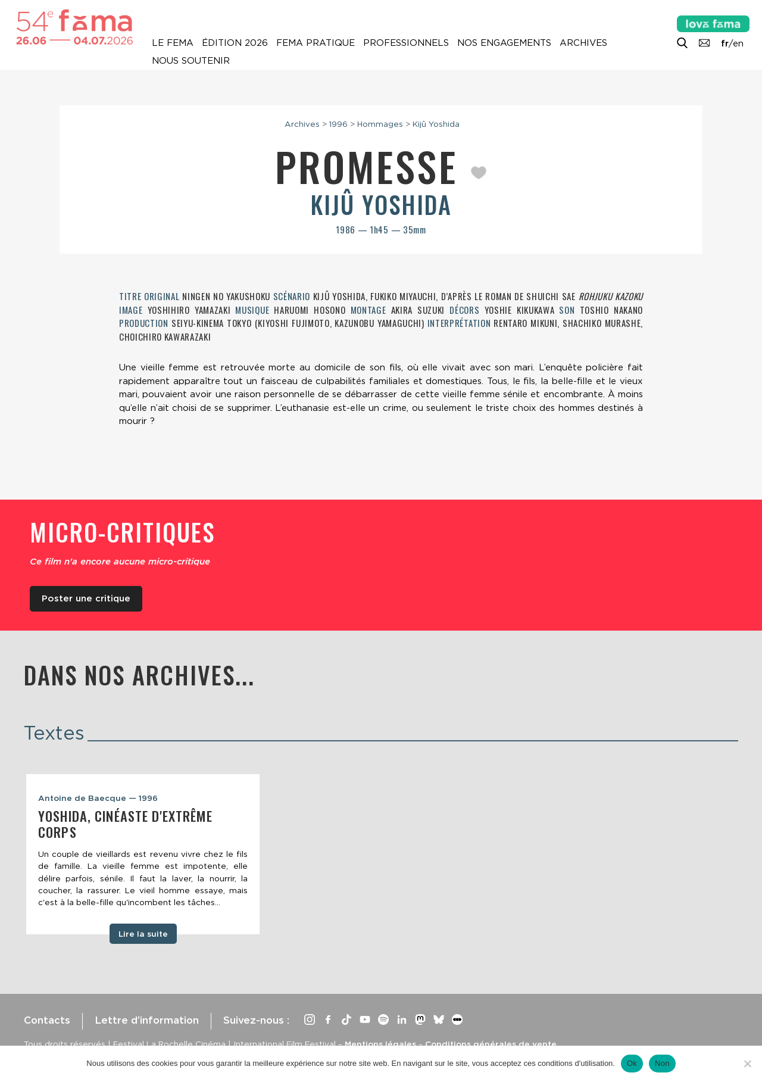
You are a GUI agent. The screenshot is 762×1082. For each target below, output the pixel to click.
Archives (583, 43)
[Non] (747, 1063)
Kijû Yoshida (436, 124)
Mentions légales (380, 1044)
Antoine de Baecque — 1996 (98, 798)
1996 (338, 124)
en (738, 43)
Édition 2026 (235, 43)
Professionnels (406, 43)
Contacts (47, 1020)
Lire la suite (143, 933)
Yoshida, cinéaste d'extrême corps (125, 824)
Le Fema (172, 43)
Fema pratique (315, 43)
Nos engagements (504, 43)
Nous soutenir (191, 60)
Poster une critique (86, 598)
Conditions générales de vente (491, 1044)
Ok (632, 1063)
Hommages (380, 124)
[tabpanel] (143, 854)
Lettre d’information (147, 1020)
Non (662, 1063)
